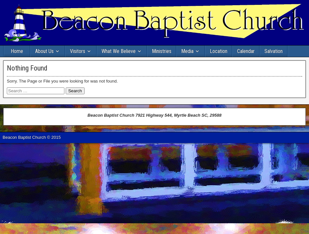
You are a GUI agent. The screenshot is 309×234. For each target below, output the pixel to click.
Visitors (77, 51)
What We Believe (118, 51)
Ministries (161, 51)
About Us (44, 51)
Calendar (246, 51)
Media (187, 51)
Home (17, 51)
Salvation (273, 51)
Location (218, 51)
